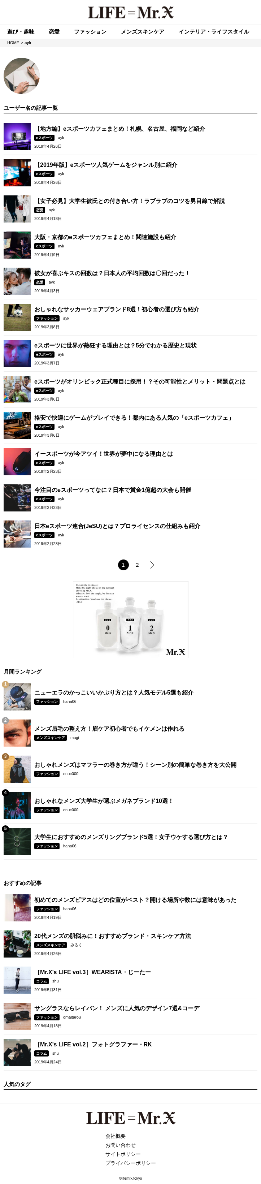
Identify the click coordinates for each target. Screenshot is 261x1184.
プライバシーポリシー (130, 1163)
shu (55, 981)
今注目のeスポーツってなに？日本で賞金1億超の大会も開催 (112, 490)
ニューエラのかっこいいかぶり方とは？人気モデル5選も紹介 (113, 693)
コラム (41, 981)
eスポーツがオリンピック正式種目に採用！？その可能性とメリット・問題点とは (139, 382)
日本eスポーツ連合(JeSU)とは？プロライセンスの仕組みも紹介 (117, 526)
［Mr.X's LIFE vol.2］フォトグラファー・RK (93, 1044)
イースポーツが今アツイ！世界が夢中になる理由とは (103, 454)
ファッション (47, 318)
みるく (76, 945)
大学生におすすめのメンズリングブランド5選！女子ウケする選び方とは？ (131, 837)
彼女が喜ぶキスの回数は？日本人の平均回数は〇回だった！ (112, 273)
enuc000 (70, 774)
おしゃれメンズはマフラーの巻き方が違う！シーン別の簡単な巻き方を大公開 (135, 765)
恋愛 (39, 210)
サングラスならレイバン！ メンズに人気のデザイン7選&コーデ (116, 1008)
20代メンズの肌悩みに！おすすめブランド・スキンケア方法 (112, 936)
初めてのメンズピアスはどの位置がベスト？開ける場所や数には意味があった (135, 900)
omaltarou (72, 1017)
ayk (61, 137)
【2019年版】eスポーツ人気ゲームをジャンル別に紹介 (106, 165)
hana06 (70, 701)
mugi (74, 737)
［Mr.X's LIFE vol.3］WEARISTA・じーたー (92, 972)
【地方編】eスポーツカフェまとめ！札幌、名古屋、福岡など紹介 (119, 129)
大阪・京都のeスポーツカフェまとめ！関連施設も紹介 (105, 237)
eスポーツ (44, 138)
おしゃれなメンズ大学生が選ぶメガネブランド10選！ (104, 801)
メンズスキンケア (50, 738)
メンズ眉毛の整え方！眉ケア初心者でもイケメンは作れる (109, 729)
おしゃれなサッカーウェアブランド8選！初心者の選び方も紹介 (116, 309)
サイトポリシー (123, 1154)
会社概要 (115, 1136)
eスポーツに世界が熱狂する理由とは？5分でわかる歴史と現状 (115, 345)
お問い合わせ (120, 1145)
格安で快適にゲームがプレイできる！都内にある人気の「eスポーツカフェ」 (134, 418)
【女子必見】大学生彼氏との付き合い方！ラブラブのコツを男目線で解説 (129, 201)
